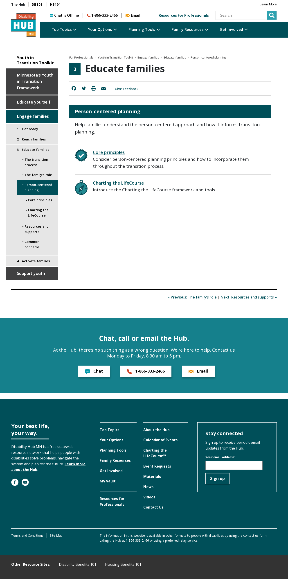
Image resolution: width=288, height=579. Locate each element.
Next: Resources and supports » (249, 297)
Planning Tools (141, 29)
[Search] (246, 15)
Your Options (100, 29)
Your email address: (220, 457)
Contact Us (153, 507)
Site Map (56, 535)
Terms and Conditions (27, 535)
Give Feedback (126, 88)
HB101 (55, 4)
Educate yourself (33, 102)
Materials (152, 476)
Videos (149, 497)
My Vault (108, 481)
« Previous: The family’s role (192, 297)
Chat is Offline (64, 15)
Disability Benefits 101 (77, 564)
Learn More (268, 4)
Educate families (175, 57)
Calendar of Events (160, 439)
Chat (94, 371)
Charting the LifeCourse (118, 183)
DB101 (37, 4)
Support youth (31, 273)
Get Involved (231, 29)
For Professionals (81, 57)
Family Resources (187, 29)
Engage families (33, 116)
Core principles (109, 152)
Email (133, 15)
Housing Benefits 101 (123, 564)
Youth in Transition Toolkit (35, 60)
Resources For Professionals (184, 15)
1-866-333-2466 (102, 15)
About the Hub (156, 429)
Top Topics (62, 29)
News (148, 486)
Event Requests (157, 466)
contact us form (255, 535)
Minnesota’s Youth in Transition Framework (35, 81)
